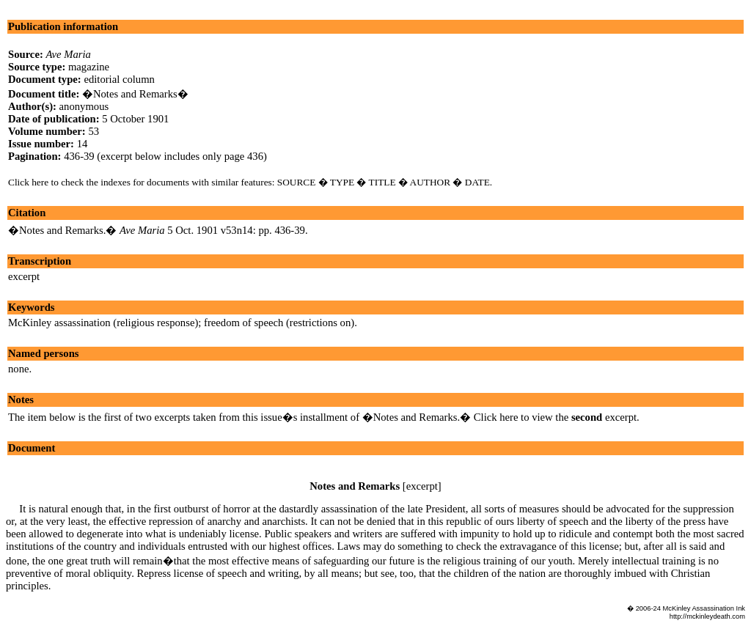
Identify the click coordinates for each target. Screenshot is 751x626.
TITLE (382, 182)
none (18, 369)
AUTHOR (430, 182)
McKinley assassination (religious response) (103, 322)
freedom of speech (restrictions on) (279, 322)
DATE (477, 182)
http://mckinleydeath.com (707, 616)
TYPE (342, 182)
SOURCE (296, 182)
